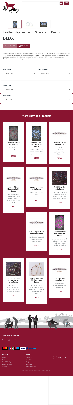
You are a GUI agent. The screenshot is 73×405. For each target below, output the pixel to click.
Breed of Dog (7, 69)
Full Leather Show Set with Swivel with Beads (13, 280)
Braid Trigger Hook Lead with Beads (36, 233)
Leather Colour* (7, 85)
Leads (4, 357)
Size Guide (29, 360)
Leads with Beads (7, 364)
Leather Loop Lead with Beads (37, 188)
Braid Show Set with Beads (59, 188)
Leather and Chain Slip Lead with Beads (36, 280)
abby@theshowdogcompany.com (15, 340)
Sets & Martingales (7, 362)
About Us (29, 357)
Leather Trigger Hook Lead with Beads (13, 189)
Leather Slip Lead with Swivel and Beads (36, 144)
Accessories (5, 366)
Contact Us (29, 364)
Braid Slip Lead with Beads (59, 279)
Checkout (23, 46)
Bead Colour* (7, 95)
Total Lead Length (43, 69)
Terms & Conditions (31, 366)
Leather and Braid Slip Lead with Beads (59, 234)
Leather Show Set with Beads (59, 143)
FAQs (27, 362)
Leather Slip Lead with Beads (13, 143)
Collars (4, 360)
